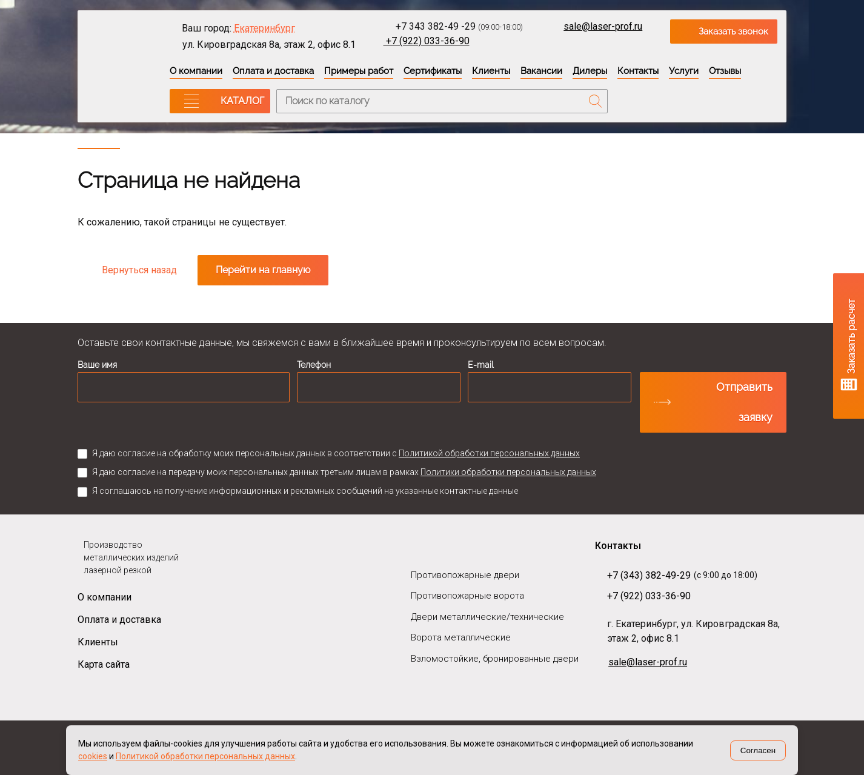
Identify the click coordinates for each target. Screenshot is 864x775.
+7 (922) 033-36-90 (427, 41)
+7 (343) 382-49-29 (649, 575)
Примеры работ (358, 70)
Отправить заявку (744, 402)
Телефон (314, 365)
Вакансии (541, 70)
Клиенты (491, 70)
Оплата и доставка (273, 70)
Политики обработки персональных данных (508, 472)
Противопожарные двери (465, 575)
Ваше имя (97, 365)
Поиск (595, 101)
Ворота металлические (461, 637)
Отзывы (725, 70)
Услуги (684, 70)
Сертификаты (433, 70)
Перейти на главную (263, 270)
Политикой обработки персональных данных (489, 453)
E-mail (481, 365)
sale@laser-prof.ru (602, 26)
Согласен (758, 750)
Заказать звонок (733, 31)
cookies (92, 756)
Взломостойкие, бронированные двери (495, 658)
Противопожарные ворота (467, 595)
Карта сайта (104, 664)
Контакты (638, 70)
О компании (196, 70)
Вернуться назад (139, 270)
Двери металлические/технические (487, 616)
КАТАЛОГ (242, 101)
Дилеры (590, 70)
